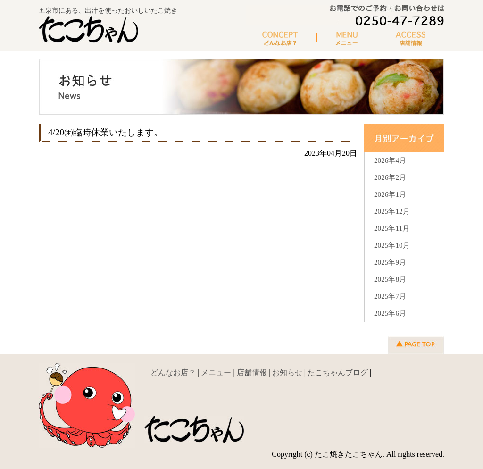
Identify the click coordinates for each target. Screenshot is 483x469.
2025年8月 (390, 279)
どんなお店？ (280, 39)
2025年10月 (392, 245)
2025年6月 (390, 313)
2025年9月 (390, 262)
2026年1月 (390, 194)
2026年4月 (390, 160)
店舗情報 (252, 372)
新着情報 (410, 39)
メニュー (346, 39)
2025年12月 (392, 211)
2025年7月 (390, 296)
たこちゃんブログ (338, 372)
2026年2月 (390, 177)
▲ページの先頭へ (416, 345)
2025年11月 (391, 228)
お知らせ (287, 372)
